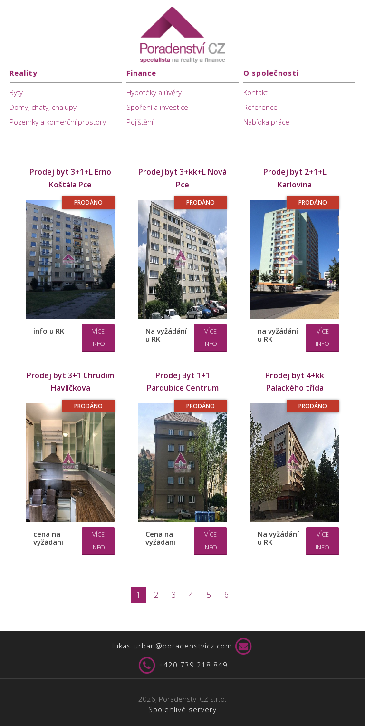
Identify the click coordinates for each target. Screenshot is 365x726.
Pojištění (139, 122)
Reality (24, 73)
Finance (141, 73)
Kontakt (255, 92)
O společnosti (271, 73)
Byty (16, 92)
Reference (260, 107)
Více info (98, 337)
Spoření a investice (157, 107)
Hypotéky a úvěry (154, 92)
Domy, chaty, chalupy (43, 107)
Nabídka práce (266, 122)
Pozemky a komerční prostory (58, 122)
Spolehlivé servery (182, 709)
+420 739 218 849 (182, 665)
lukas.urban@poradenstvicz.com (182, 646)
